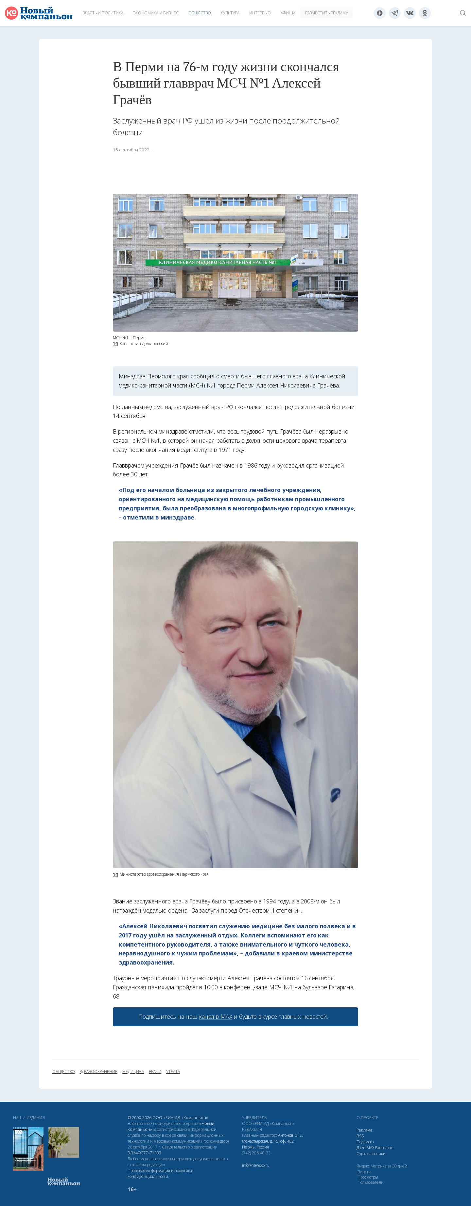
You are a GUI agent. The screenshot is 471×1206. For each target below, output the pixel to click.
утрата (173, 1071)
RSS (360, 1136)
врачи (155, 1071)
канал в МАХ (215, 1016)
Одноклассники (371, 1153)
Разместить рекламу (326, 13)
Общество (199, 13)
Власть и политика (102, 13)
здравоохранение (98, 1071)
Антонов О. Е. (290, 1135)
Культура (230, 13)
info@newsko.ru (256, 1165)
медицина (133, 1071)
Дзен (361, 1147)
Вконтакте (384, 1147)
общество (63, 1071)
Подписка (365, 1142)
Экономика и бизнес (156, 13)
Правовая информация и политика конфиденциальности (160, 1173)
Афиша (288, 13)
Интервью (260, 13)
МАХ (370, 1147)
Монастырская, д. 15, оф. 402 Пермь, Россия (268, 1144)
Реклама (364, 1130)
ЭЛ (144, 1153)
